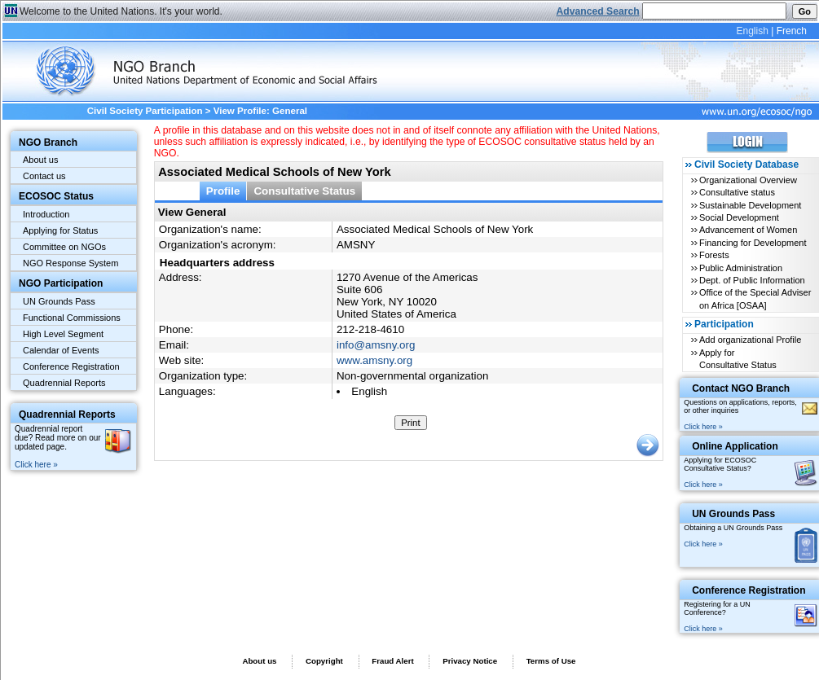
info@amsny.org (376, 345)
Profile (223, 191)
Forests (714, 255)
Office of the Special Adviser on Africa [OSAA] (755, 298)
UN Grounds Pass (59, 301)
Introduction (46, 214)
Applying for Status (60, 230)
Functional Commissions (72, 317)
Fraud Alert (392, 660)
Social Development (739, 217)
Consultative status (737, 192)
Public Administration (740, 268)
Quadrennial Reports (64, 383)
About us (40, 160)
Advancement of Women (748, 230)
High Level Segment (63, 334)
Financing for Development (752, 243)
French (792, 31)
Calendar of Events (61, 350)
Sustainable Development (750, 205)
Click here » (36, 464)
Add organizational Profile (750, 339)
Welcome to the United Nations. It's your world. (121, 11)
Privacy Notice (470, 660)
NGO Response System (70, 263)
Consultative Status (304, 191)
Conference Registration (71, 366)
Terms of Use (551, 660)
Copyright (324, 660)
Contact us (44, 176)
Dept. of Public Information (752, 280)
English (752, 31)
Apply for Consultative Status (738, 359)
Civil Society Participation (145, 111)
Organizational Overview (748, 180)
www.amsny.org (374, 360)
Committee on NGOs (64, 247)
